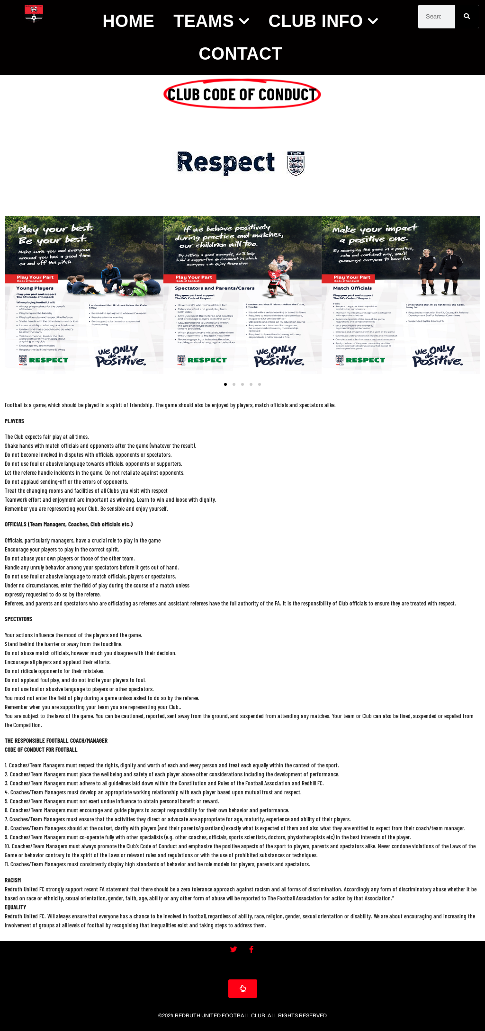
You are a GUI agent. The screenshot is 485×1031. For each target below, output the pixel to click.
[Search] (467, 16)
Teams (211, 21)
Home (129, 21)
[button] (15, 296)
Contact (240, 53)
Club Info (323, 21)
